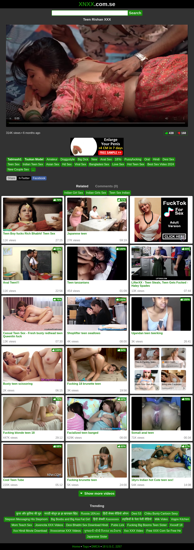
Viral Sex (80, 164)
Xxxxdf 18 (176, 525)
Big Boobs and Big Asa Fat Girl (70, 519)
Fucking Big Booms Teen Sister (147, 525)
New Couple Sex (18, 169)
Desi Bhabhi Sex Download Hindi (87, 525)
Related (82, 186)
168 (181, 133)
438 (169, 133)
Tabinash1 (14, 159)
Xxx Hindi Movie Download (30, 530)
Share (11, 178)
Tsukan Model (34, 159)
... (33, 169)
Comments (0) (106, 186)
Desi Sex (168, 159)
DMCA (95, 546)
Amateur (52, 159)
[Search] (90, 13)
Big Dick (83, 159)
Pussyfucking (133, 159)
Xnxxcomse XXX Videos (65, 530)
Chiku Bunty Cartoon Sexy (161, 513)
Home (76, 546)
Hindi (156, 159)
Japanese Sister (97, 536)
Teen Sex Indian (119, 192)
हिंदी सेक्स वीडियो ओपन (115, 513)
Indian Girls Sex (96, 192)
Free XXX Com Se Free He (163, 530)
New (94, 159)
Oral (147, 159)
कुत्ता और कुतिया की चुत (28, 513)
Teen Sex (14, 164)
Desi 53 (136, 513)
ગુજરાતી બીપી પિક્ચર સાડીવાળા (102, 530)
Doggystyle (68, 159)
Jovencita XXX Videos (49, 525)
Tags (86, 546)
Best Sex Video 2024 (160, 164)
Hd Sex (66, 164)
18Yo (118, 159)
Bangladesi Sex (99, 164)
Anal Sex (106, 159)
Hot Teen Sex (135, 164)
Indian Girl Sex (73, 192)
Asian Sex (52, 164)
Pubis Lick (117, 525)
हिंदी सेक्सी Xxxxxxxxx (106, 519)
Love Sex (118, 164)
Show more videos (97, 493)
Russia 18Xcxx (90, 513)
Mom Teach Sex (22, 525)
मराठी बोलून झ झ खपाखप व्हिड (61, 513)
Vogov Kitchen (180, 519)
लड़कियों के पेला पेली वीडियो (137, 519)
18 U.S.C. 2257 (112, 546)
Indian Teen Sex (33, 164)
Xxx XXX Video (133, 530)
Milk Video (161, 519)
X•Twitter (24, 178)
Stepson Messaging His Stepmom (26, 519)
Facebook (39, 178)
